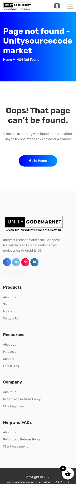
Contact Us (11, 318)
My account (11, 311)
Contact (8, 359)
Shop (6, 304)
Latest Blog (11, 366)
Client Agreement (15, 406)
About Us (9, 297)
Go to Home (38, 161)
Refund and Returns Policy (22, 399)
